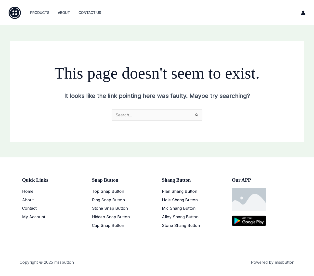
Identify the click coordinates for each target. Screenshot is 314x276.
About (61, 13)
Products (38, 13)
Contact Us (86, 13)
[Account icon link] (303, 13)
